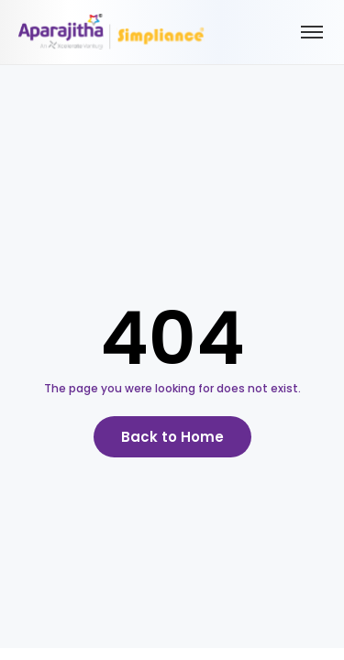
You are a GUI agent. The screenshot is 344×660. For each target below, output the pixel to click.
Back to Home (172, 436)
